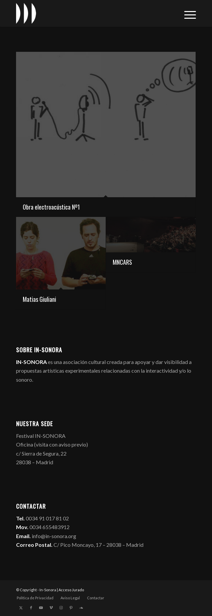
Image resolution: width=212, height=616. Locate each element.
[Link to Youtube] (41, 608)
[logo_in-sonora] (88, 13)
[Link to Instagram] (61, 608)
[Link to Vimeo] (51, 608)
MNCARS (122, 262)
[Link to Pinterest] (71, 608)
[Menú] (187, 13)
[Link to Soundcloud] (81, 608)
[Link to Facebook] (31, 608)
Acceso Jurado (71, 590)
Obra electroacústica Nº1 (51, 207)
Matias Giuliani (39, 299)
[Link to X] (21, 608)
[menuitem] (187, 13)
